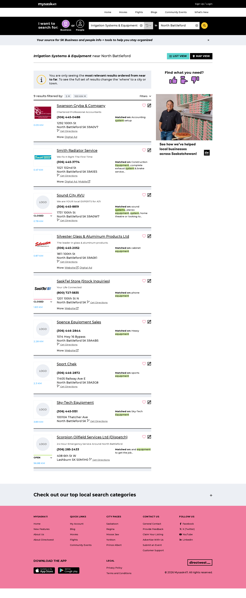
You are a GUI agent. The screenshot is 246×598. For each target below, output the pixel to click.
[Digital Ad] (71, 137)
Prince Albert (114, 545)
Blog (72, 529)
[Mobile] (84, 181)
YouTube (186, 534)
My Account (76, 523)
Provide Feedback (153, 529)
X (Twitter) (187, 529)
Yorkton (110, 539)
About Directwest (44, 539)
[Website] (71, 268)
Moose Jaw (112, 534)
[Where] (179, 25)
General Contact (152, 523)
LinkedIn (186, 539)
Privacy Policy (114, 567)
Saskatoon (112, 523)
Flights (139, 12)
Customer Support (153, 550)
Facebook (186, 523)
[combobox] (116, 25)
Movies (123, 12)
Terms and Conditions (118, 573)
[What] (116, 25)
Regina (110, 529)
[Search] (204, 25)
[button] (148, 25)
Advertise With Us (153, 539)
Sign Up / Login (203, 4)
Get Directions (67, 131)
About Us (39, 534)
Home (107, 12)
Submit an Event (152, 545)
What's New (202, 12)
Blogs (154, 12)
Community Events (176, 12)
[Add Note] (149, 106)
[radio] (173, 80)
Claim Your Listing (153, 534)
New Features (42, 529)
